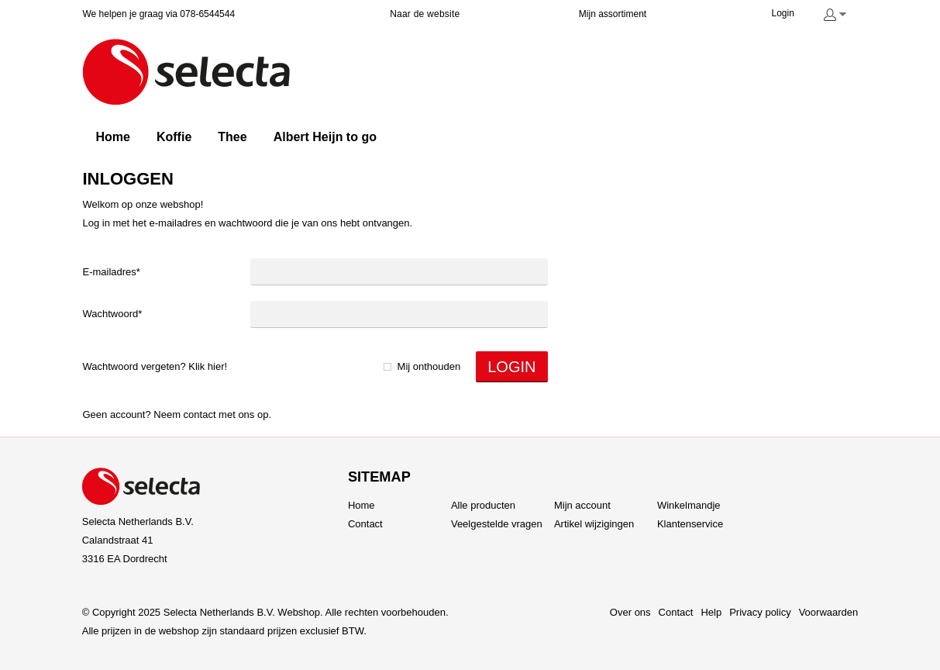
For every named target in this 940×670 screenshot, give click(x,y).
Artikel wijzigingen (594, 524)
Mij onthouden (429, 366)
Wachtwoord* (113, 313)
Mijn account (582, 505)
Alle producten (483, 505)
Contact (200, 414)
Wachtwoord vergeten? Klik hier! (155, 366)
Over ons (630, 612)
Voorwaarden (829, 612)
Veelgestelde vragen (496, 524)
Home (361, 505)
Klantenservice (690, 524)
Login (783, 13)
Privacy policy (759, 612)
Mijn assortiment (612, 14)
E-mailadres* (111, 272)
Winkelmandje (689, 505)
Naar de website (425, 14)
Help (711, 612)
